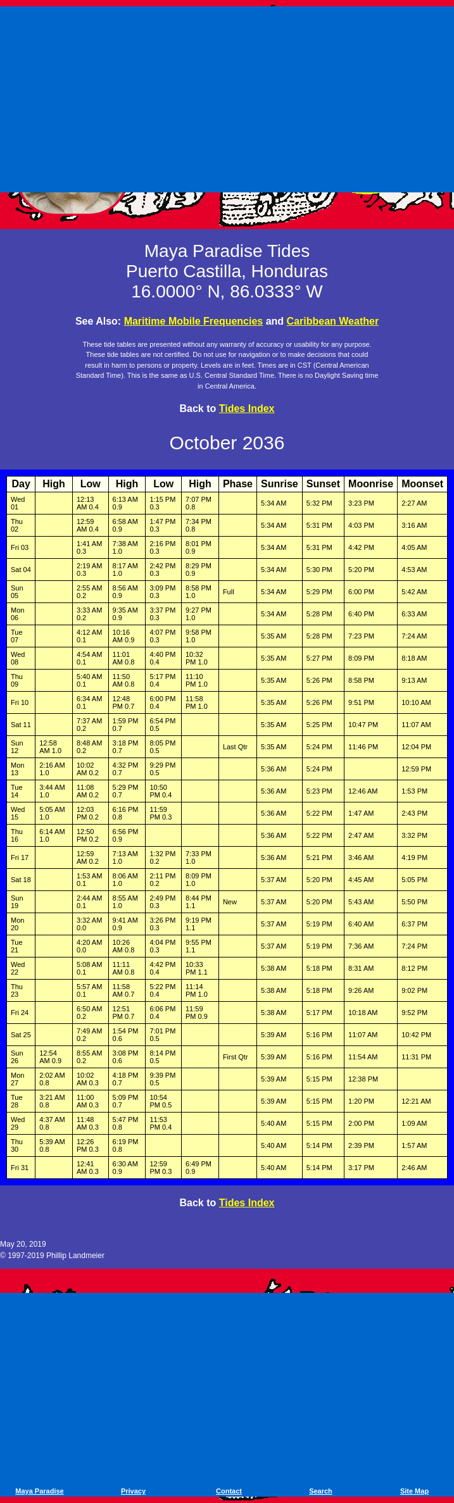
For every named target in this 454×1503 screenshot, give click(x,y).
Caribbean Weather (333, 321)
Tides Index (247, 408)
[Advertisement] (229, 96)
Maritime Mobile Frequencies (193, 321)
